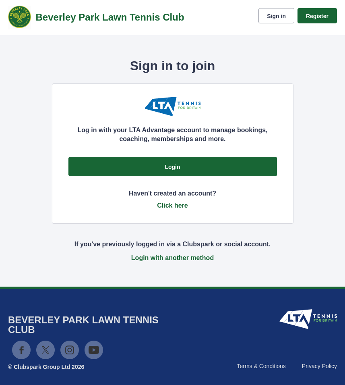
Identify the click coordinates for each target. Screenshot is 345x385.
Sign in (276, 16)
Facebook (21, 350)
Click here (172, 205)
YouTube (94, 350)
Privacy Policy (319, 366)
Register (317, 16)
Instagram (69, 350)
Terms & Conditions (261, 366)
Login (172, 167)
